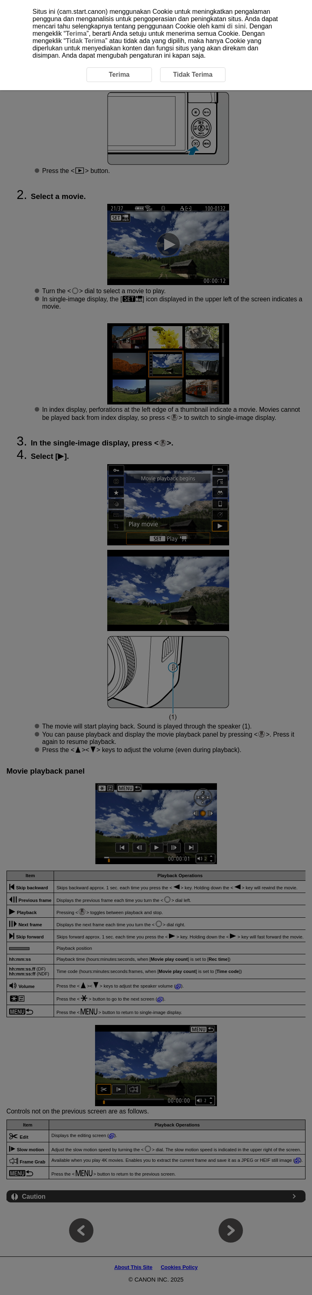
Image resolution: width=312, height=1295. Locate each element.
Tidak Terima (85, 40)
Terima (76, 33)
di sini (236, 26)
